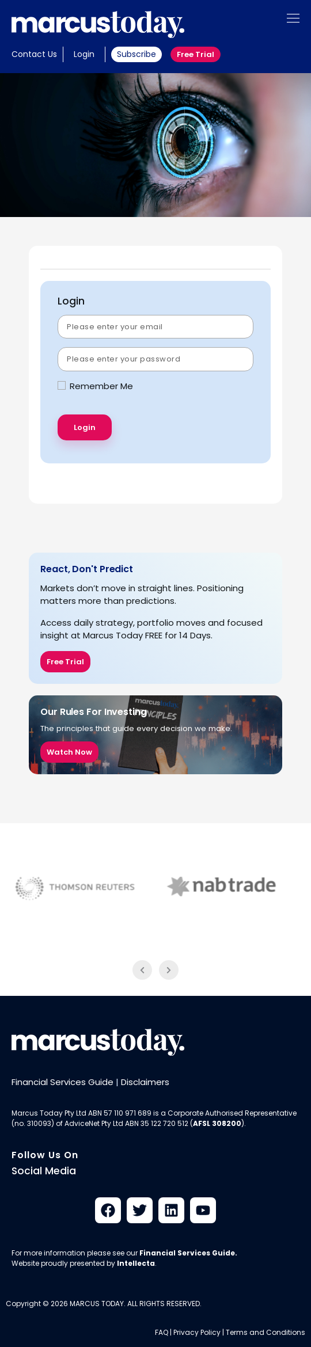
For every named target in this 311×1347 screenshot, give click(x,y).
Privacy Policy (197, 1332)
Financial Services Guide (62, 1082)
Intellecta (136, 1263)
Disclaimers (145, 1082)
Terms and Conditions (265, 1332)
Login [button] (84, 54)
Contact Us (34, 54)
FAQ (161, 1332)
